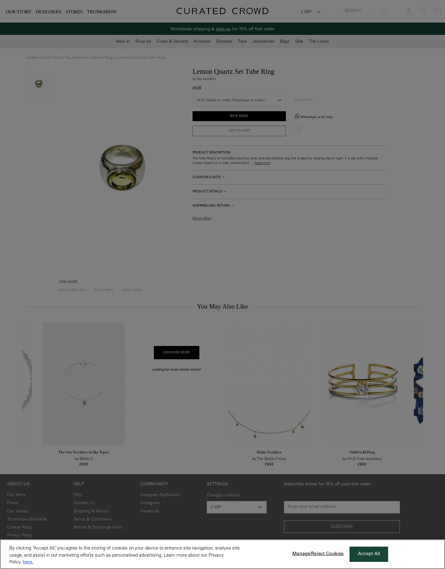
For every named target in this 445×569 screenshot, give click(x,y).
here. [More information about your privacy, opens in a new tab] (28, 562)
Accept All (369, 554)
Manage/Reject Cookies (318, 554)
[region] (222, 554)
